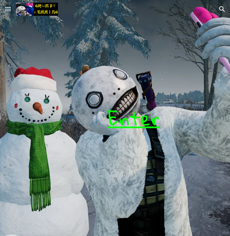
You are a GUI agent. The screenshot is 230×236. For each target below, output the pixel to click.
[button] (8, 9)
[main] (115, 118)
